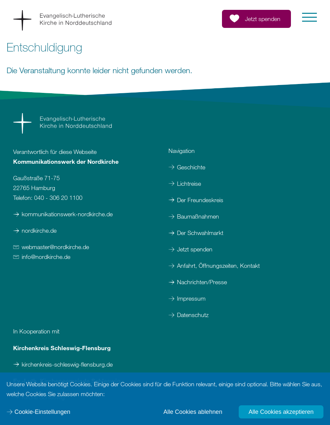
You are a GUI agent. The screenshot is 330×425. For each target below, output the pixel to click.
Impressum (192, 298)
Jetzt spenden (194, 249)
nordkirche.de (39, 230)
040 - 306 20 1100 (58, 197)
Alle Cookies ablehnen (193, 412)
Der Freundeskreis (200, 199)
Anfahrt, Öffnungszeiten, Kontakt (218, 265)
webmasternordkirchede (55, 246)
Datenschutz (193, 314)
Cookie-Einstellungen (42, 412)
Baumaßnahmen (198, 216)
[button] (309, 17)
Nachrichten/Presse (202, 282)
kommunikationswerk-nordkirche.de (67, 214)
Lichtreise (189, 183)
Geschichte (191, 167)
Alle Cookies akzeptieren (281, 412)
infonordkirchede (46, 256)
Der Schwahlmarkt (200, 232)
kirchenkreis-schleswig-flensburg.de (67, 364)
